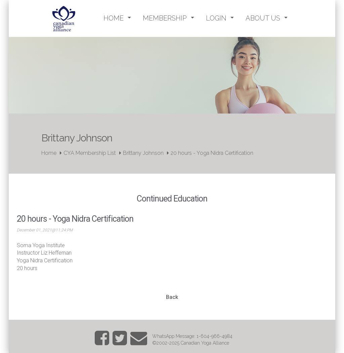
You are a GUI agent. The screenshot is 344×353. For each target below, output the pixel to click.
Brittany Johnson (143, 153)
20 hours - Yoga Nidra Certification (212, 153)
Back (172, 297)
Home (48, 153)
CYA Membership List (89, 153)
